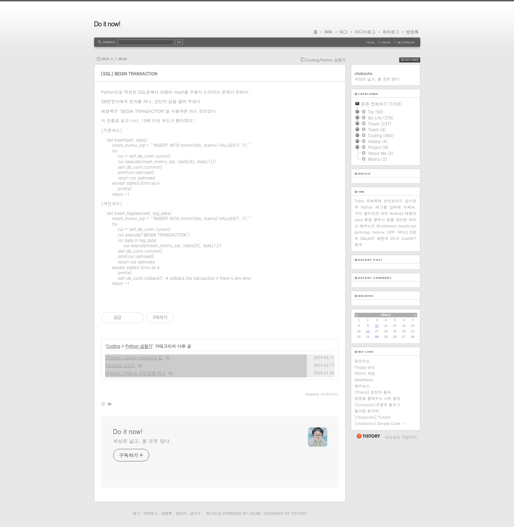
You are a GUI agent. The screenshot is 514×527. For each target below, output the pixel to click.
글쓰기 (195, 513)
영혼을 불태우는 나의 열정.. (379, 398)
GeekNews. (365, 379)
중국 (358, 244)
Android (397, 213)
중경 (368, 219)
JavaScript (407, 225)
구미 (358, 213)
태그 (343, 32)
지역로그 (151, 513)
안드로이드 (393, 200)
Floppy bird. (365, 367)
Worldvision (387, 225)
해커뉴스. (363, 385)
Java (359, 219)
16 (368, 331)
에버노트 (367, 225)
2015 (394, 238)
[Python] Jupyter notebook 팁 (134, 357)
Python (367, 207)
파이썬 (401, 219)
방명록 (412, 32)
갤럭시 (379, 219)
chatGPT (408, 238)
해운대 (382, 238)
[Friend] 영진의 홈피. (374, 392)
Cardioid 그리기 (120, 365)
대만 (384, 213)
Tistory (299, 513)
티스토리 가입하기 (401, 437)
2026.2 (386, 315)
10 (377, 325)
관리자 (181, 513)
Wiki (328, 32)
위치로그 (390, 32)
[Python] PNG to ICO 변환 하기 (135, 373)
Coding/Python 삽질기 (326, 59)
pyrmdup (362, 232)
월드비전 (371, 213)
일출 (390, 219)
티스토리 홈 (368, 436)
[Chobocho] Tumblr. (373, 417)
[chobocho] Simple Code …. (381, 423)
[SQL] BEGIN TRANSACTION (129, 73)
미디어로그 (365, 32)
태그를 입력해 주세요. (396, 207)
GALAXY (367, 238)
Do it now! (107, 23)
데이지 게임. (366, 373)
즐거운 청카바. (367, 410)
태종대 (410, 213)
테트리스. (363, 360)
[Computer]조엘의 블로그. (378, 404)
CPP (391, 232)
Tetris (359, 200)
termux (379, 232)
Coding (113, 346)
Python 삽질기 (138, 346)
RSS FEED (415, 59)
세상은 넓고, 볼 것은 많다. (142, 440)
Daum (254, 513)
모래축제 (373, 200)
